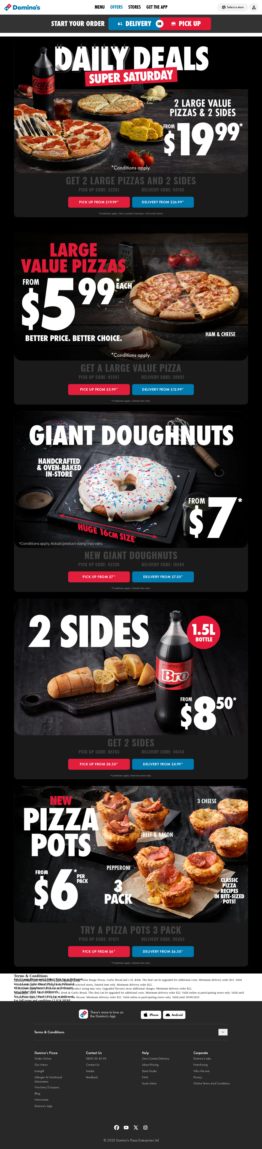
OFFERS (116, 7)
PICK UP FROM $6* (99, 951)
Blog (37, 1093)
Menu (100, 7)
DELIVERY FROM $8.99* (163, 764)
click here (61, 1000)
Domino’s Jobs (202, 1058)
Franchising (200, 1065)
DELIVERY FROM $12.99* (163, 389)
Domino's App (43, 1106)
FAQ (145, 1077)
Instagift (39, 1071)
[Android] (174, 1015)
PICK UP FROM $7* (99, 577)
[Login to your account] (253, 7)
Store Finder (149, 1071)
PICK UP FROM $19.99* (99, 202)
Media (90, 1071)
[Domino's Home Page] (22, 7)
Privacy (197, 1077)
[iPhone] (151, 1015)
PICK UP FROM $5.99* (99, 389)
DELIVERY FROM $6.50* (163, 951)
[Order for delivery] (134, 23)
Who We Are (201, 1071)
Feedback (92, 1077)
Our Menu (41, 1065)
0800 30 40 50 (96, 1058)
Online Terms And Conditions (211, 1083)
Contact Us (92, 1065)
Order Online (43, 1058)
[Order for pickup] (185, 23)
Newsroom (41, 1100)
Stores (134, 7)
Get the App (157, 7)
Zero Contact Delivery (155, 1058)
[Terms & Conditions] (223, 1032)
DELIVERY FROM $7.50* (163, 577)
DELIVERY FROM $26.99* (163, 202)
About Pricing (150, 1065)
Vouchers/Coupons (47, 1087)
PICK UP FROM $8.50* (99, 764)
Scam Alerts (149, 1083)
